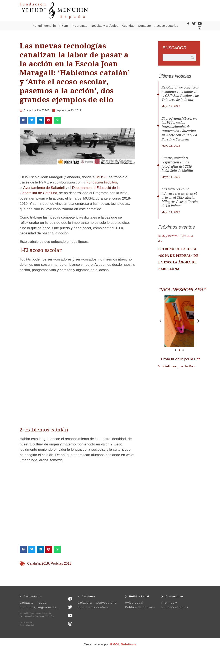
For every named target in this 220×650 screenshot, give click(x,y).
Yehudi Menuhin (45, 26)
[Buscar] (192, 57)
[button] (23, 120)
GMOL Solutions (123, 644)
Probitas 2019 (61, 563)
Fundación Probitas (101, 182)
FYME (64, 26)
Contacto (145, 26)
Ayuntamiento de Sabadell (43, 188)
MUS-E (102, 177)
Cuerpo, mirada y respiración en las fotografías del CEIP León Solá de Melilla (177, 164)
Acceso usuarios (167, 26)
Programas (80, 26)
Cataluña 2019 (38, 563)
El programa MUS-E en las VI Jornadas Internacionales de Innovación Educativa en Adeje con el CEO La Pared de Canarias (179, 128)
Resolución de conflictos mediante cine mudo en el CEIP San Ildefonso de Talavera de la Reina (180, 93)
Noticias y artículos (105, 26)
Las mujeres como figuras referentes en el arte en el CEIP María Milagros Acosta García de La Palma (180, 197)
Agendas (129, 26)
